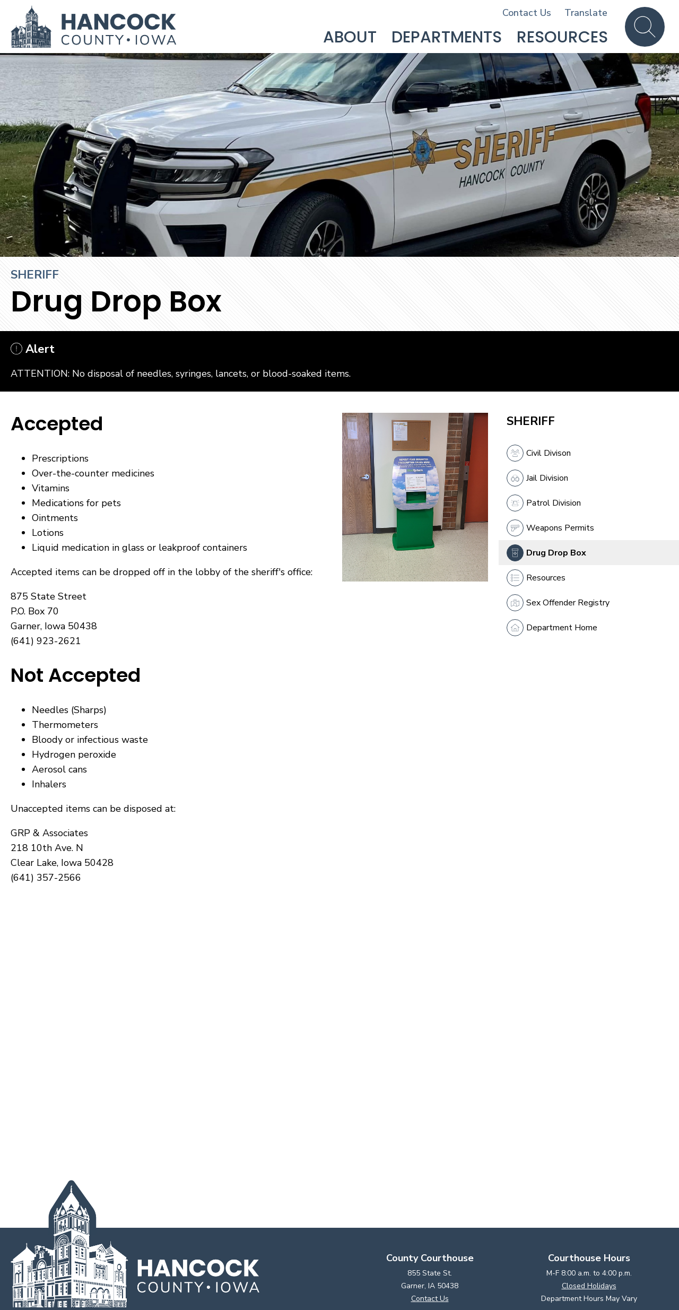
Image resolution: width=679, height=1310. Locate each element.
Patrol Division (544, 502)
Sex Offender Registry (558, 602)
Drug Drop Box (546, 552)
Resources (562, 37)
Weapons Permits (550, 527)
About (350, 37)
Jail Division (537, 478)
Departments (446, 37)
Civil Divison (539, 453)
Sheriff (35, 274)
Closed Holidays (589, 1286)
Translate (585, 12)
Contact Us (526, 12)
